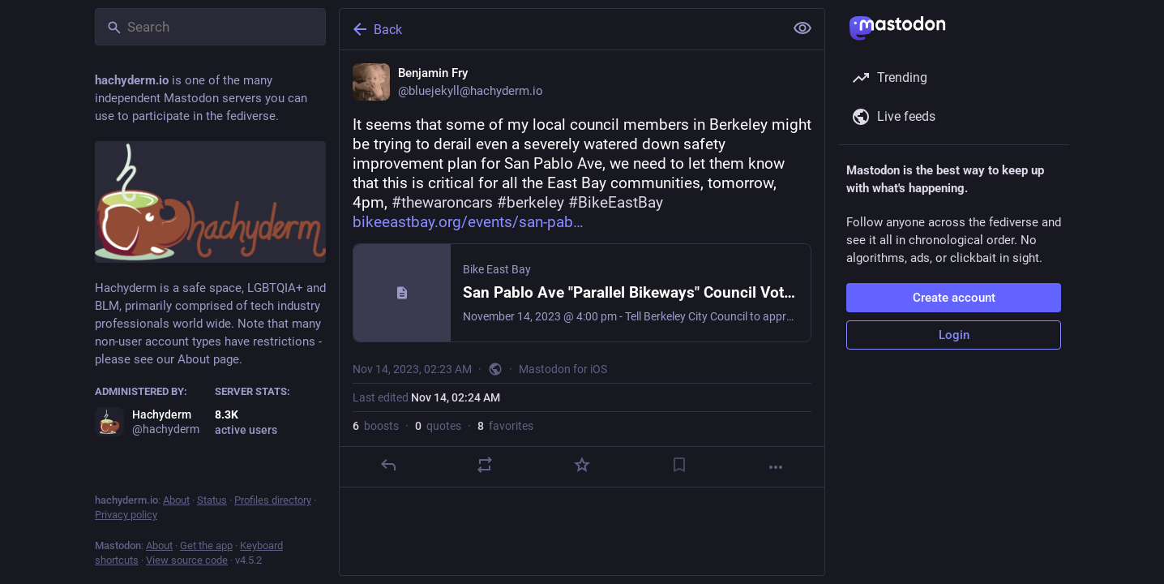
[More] (775, 467)
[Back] (560, 29)
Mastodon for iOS (563, 369)
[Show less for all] (802, 28)
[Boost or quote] (484, 464)
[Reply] (388, 464)
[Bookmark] (679, 464)
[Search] (210, 26)
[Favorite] (582, 464)
